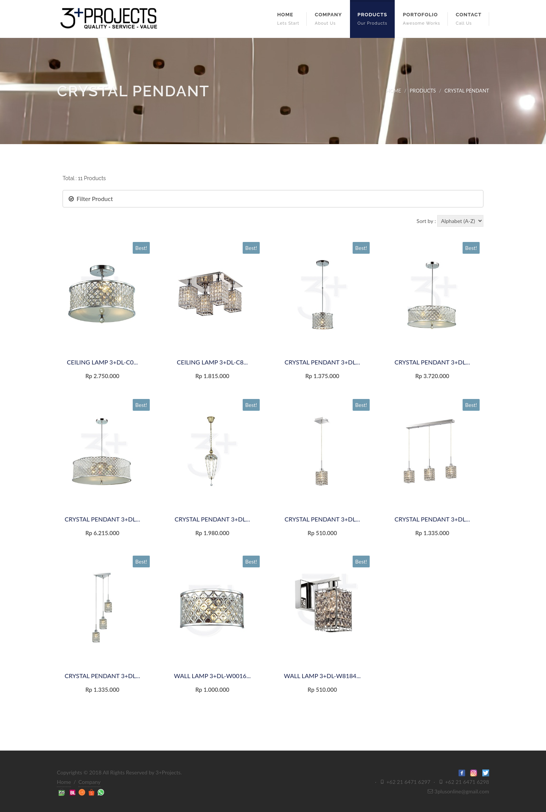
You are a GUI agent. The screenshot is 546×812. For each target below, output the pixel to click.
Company (89, 782)
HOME (393, 91)
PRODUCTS (423, 91)
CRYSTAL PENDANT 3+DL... (322, 362)
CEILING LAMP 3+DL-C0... (102, 362)
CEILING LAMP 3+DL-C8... (212, 362)
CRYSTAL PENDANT (466, 91)
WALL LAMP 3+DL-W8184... (322, 675)
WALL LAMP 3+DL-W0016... (212, 675)
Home (64, 782)
